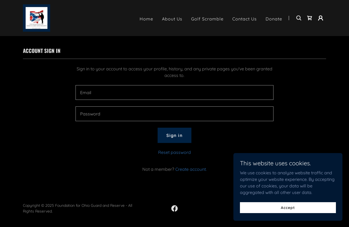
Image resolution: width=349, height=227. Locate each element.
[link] (36, 17)
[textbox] (174, 92)
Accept (288, 207)
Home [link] (146, 19)
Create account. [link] (191, 169)
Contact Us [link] (244, 19)
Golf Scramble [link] (207, 19)
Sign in (174, 135)
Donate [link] (274, 19)
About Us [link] (172, 19)
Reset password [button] (174, 152)
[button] (320, 18)
